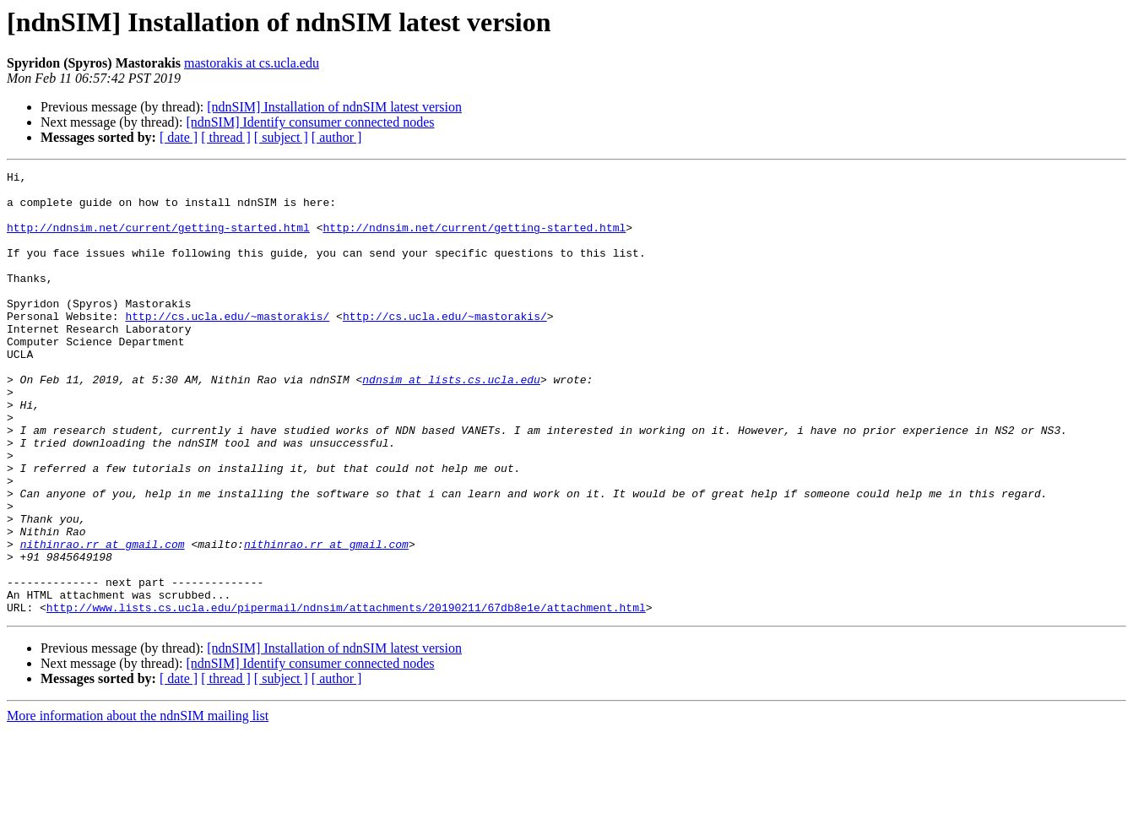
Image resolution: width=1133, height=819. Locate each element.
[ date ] (179, 137)
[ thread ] (226, 137)
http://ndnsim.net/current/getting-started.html (158, 239)
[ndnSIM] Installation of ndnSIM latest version (334, 107)
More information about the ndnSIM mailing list (137, 804)
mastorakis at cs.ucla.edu (251, 63)
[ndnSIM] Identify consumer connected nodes (310, 122)
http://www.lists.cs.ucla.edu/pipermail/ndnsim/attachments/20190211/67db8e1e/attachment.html (346, 695)
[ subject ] (281, 137)
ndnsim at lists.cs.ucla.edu (451, 422)
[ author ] (337, 137)
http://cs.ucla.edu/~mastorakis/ (227, 346)
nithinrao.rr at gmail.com (102, 619)
